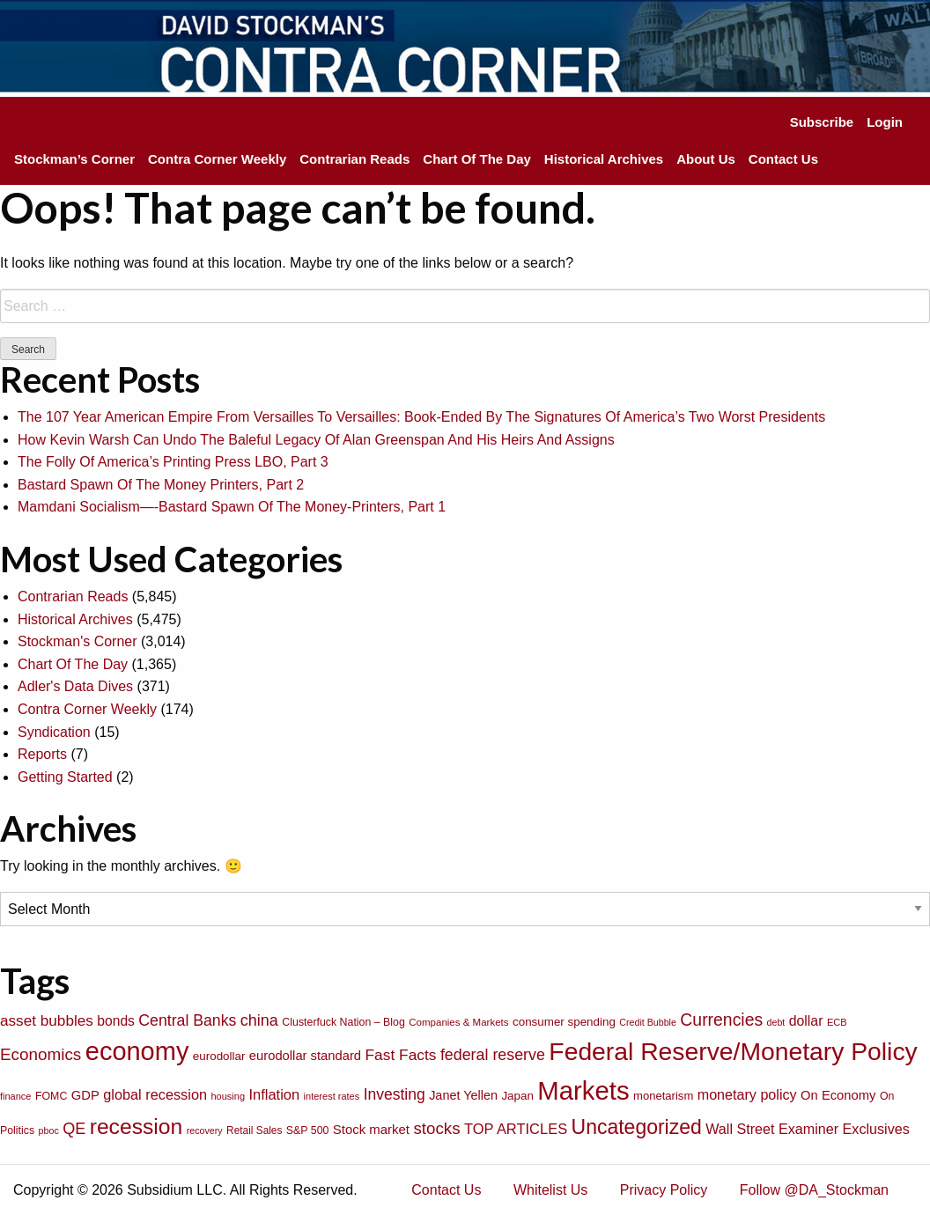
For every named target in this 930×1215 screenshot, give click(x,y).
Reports (42, 754)
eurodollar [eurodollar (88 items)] (219, 1056)
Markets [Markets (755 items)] (583, 1090)
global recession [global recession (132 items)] (155, 1094)
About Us (705, 158)
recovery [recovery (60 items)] (205, 1130)
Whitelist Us (550, 1189)
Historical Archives (603, 158)
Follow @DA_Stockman (814, 1189)
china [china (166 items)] (259, 1020)
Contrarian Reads (354, 158)
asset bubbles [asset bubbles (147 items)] (46, 1020)
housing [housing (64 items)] (227, 1096)
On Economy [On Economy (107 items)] (838, 1095)
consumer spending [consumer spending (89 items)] (564, 1021)
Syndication (54, 732)
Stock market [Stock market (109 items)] (371, 1129)
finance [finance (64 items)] (15, 1096)
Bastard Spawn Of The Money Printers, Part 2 (161, 484)
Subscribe (822, 121)
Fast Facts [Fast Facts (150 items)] (401, 1055)
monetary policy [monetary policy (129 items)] (747, 1094)
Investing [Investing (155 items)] (394, 1094)
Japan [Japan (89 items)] (517, 1095)
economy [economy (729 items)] (137, 1051)
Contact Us (783, 158)
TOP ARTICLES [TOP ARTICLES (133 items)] (515, 1129)
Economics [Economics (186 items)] (40, 1054)
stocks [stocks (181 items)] (436, 1128)
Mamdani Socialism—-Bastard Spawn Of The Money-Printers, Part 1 (232, 506)
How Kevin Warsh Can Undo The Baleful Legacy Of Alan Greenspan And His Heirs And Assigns (316, 439)
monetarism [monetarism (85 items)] (663, 1095)
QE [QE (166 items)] (74, 1129)
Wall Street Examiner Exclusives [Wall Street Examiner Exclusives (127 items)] (807, 1129)
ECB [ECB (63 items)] (837, 1022)
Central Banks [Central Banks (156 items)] (187, 1020)
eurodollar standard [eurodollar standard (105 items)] (305, 1056)
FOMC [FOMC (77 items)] (51, 1096)
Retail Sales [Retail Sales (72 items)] (254, 1130)
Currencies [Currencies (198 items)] (721, 1019)
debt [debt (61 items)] (776, 1022)
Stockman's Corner (77, 641)
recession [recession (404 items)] (136, 1126)
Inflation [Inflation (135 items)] (273, 1094)
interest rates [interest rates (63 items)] (332, 1096)
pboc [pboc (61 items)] (49, 1130)
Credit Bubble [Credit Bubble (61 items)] (647, 1022)
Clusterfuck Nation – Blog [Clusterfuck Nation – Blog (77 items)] (343, 1022)
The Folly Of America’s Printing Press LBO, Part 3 (173, 461)
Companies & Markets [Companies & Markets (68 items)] (458, 1022)
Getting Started (65, 777)
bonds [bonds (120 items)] (116, 1020)
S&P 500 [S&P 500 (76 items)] (307, 1130)
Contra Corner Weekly (217, 158)
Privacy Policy (664, 1189)
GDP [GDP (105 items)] (85, 1095)
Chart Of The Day (477, 158)
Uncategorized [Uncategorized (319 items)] (637, 1127)
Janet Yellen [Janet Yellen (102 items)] (463, 1095)
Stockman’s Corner (74, 158)
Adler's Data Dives (75, 686)
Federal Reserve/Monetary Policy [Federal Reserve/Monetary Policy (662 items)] (733, 1051)
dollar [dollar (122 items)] (806, 1020)
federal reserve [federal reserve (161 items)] (492, 1055)
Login (885, 121)
